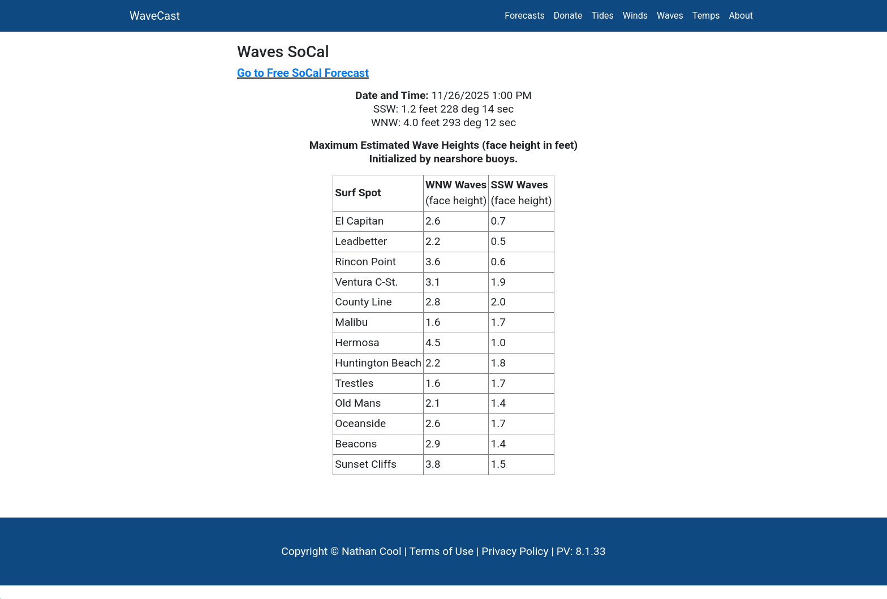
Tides (603, 15)
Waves (670, 15)
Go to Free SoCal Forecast (303, 73)
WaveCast (155, 16)
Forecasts (524, 15)
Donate (568, 15)
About (741, 15)
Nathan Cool (372, 551)
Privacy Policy (514, 551)
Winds (635, 15)
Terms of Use (442, 551)
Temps (706, 15)
